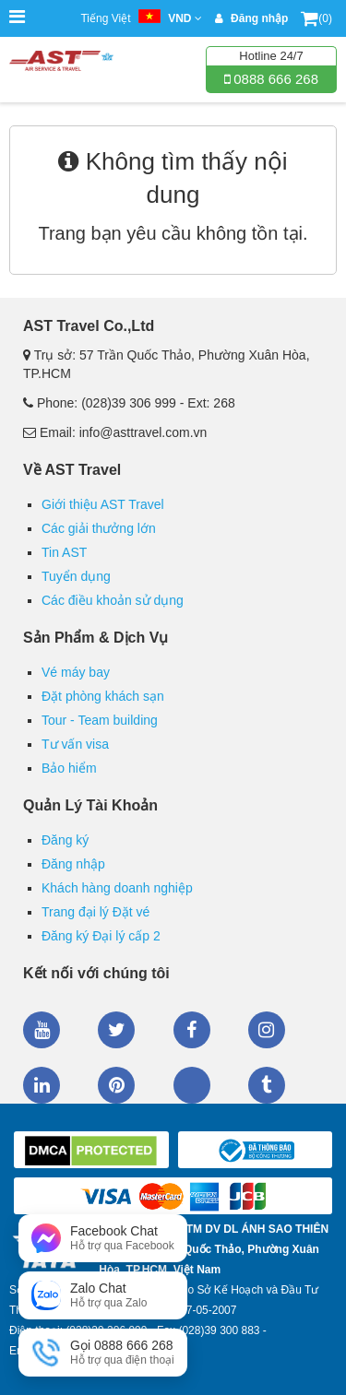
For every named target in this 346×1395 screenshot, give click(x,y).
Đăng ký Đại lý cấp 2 (101, 935)
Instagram (266, 1029)
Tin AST (64, 552)
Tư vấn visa (75, 744)
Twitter (116, 1029)
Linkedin (41, 1085)
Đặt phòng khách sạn (103, 696)
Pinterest (116, 1085)
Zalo (191, 1085)
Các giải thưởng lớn (99, 528)
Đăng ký (65, 840)
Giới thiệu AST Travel (103, 504)
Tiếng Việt (140, 18)
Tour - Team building (100, 720)
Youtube (41, 1029)
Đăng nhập (73, 864)
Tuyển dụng (76, 576)
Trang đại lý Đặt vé (95, 911)
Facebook (191, 1029)
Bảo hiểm (69, 768)
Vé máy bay (76, 672)
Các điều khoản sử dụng (113, 600)
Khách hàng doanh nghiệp (117, 888)
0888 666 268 (274, 79)
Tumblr (266, 1085)
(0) (316, 18)
